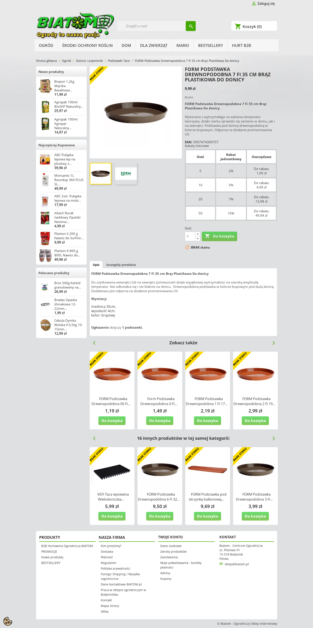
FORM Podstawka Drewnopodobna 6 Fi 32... (159, 497)
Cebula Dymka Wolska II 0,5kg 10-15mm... (68, 324)
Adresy (165, 573)
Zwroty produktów (173, 551)
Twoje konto (170, 537)
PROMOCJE (49, 551)
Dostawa (107, 551)
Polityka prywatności (115, 568)
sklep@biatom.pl (237, 564)
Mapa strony (110, 606)
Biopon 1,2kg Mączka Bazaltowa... (64, 85)
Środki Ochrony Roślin (87, 45)
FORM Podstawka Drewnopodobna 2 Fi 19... (254, 401)
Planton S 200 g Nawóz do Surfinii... (68, 235)
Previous (92, 341)
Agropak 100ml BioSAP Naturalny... (68, 104)
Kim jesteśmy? (111, 546)
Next (272, 341)
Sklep (105, 611)
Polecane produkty (54, 273)
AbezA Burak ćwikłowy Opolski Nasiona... (67, 217)
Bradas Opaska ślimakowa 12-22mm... (65, 304)
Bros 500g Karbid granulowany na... (67, 285)
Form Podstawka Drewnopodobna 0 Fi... (158, 401)
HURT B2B (241, 45)
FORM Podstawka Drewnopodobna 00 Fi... (110, 401)
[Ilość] (190, 236)
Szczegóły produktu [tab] (121, 265)
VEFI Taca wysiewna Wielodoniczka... (113, 497)
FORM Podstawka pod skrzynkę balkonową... (208, 497)
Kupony (165, 579)
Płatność (107, 557)
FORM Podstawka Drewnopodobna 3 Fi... (254, 497)
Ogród (46, 45)
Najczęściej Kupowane (56, 145)
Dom (126, 45)
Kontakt (106, 600)
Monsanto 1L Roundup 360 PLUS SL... (68, 179)
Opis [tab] (96, 265)
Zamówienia (169, 557)
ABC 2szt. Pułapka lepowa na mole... (67, 198)
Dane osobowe (171, 546)
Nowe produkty (51, 71)
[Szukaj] (156, 26)
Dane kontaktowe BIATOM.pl (121, 584)
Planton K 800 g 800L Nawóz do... (67, 253)
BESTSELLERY (210, 45)
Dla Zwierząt (153, 45)
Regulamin (108, 563)
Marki (182, 45)
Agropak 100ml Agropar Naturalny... (66, 123)
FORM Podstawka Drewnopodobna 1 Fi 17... (206, 401)
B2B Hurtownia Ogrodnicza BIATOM (67, 546)
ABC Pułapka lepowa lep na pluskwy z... (64, 159)
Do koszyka (219, 236)
